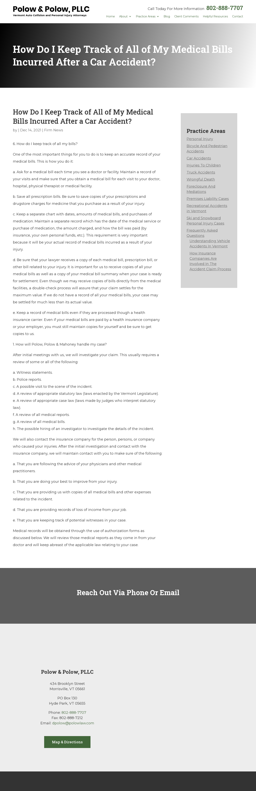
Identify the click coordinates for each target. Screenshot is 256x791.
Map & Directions (67, 742)
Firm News (53, 130)
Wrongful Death (201, 179)
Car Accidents (199, 158)
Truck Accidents (201, 172)
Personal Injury (200, 139)
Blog (167, 16)
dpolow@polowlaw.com (73, 723)
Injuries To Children (204, 165)
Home (110, 16)
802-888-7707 (224, 8)
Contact (237, 16)
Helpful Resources (215, 16)
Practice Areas (145, 16)
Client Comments (186, 16)
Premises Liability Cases (208, 199)
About (123, 16)
